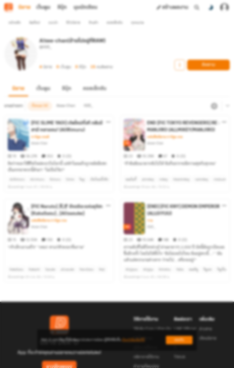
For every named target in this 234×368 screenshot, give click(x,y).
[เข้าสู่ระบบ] (224, 7)
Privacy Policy (155, 359)
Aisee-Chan (39, 133)
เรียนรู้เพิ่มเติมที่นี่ (133, 340)
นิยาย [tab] (24, 7)
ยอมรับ (179, 340)
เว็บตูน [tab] (43, 7)
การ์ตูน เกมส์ (40, 127)
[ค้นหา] (196, 7)
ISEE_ (151, 208)
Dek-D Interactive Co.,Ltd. (98, 359)
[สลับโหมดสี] (210, 7)
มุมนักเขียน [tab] (85, 7)
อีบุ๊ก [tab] (62, 7)
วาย (150, 201)
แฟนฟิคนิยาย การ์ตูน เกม (165, 127)
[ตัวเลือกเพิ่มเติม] (108, 112)
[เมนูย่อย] (227, 96)
